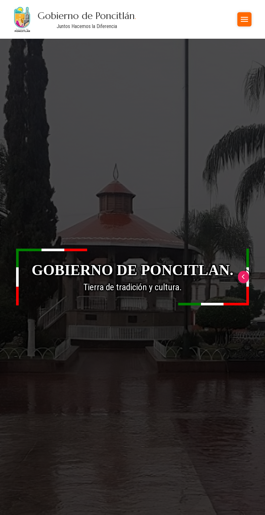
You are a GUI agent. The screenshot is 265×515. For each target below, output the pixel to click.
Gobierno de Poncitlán (87, 16)
